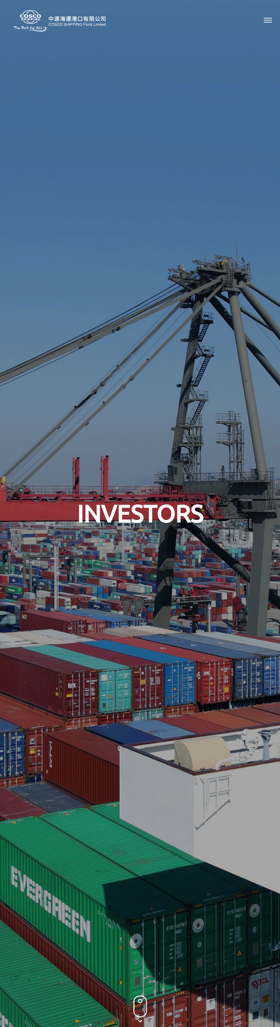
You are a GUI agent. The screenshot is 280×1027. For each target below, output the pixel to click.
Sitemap (183, 1005)
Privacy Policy (103, 1005)
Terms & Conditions (146, 1005)
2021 (229, 319)
